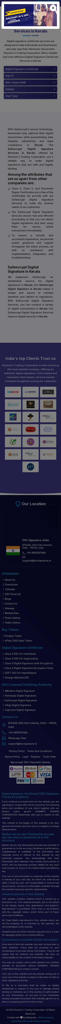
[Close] (53, 8)
